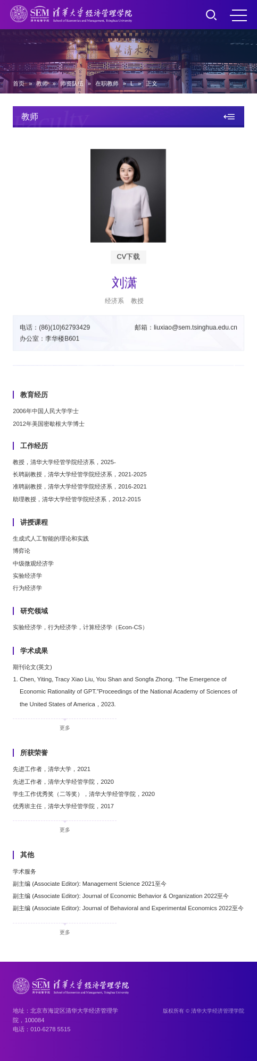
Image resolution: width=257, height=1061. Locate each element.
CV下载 (128, 262)
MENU (238, 15)
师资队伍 (72, 83)
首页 (18, 83)
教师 (42, 83)
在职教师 (107, 83)
